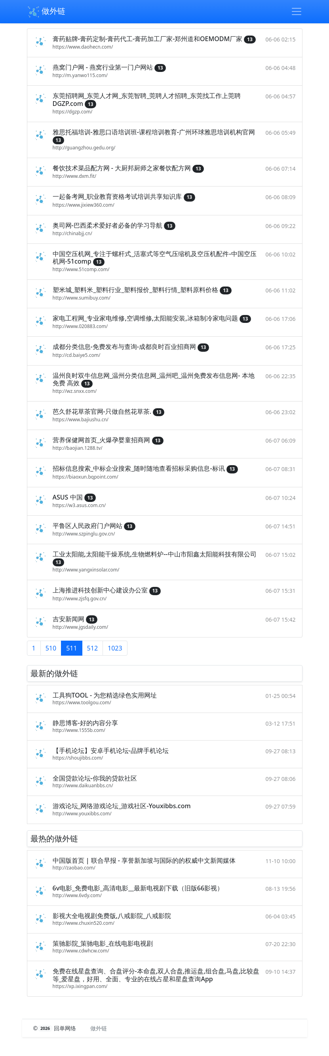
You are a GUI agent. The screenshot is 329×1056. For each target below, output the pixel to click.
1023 (115, 648)
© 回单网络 (55, 1028)
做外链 (46, 12)
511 (71, 648)
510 (51, 648)
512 (92, 648)
